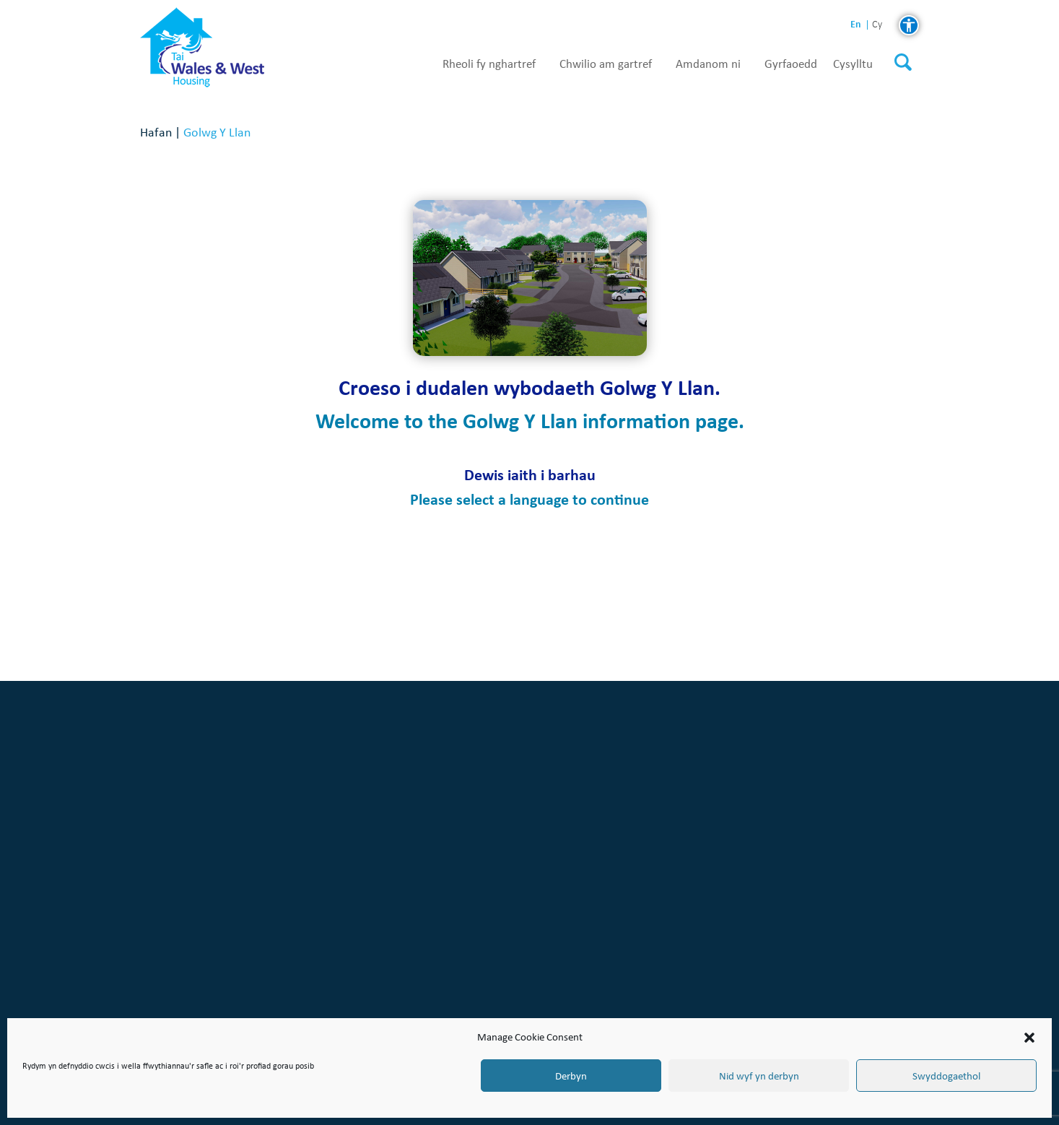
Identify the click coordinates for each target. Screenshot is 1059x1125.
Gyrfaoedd (790, 64)
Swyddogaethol (946, 1075)
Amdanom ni (708, 64)
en (855, 24)
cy (877, 25)
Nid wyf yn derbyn (759, 1075)
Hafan (156, 131)
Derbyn (571, 1075)
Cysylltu (853, 64)
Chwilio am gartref (605, 64)
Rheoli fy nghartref (489, 64)
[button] (1029, 1037)
